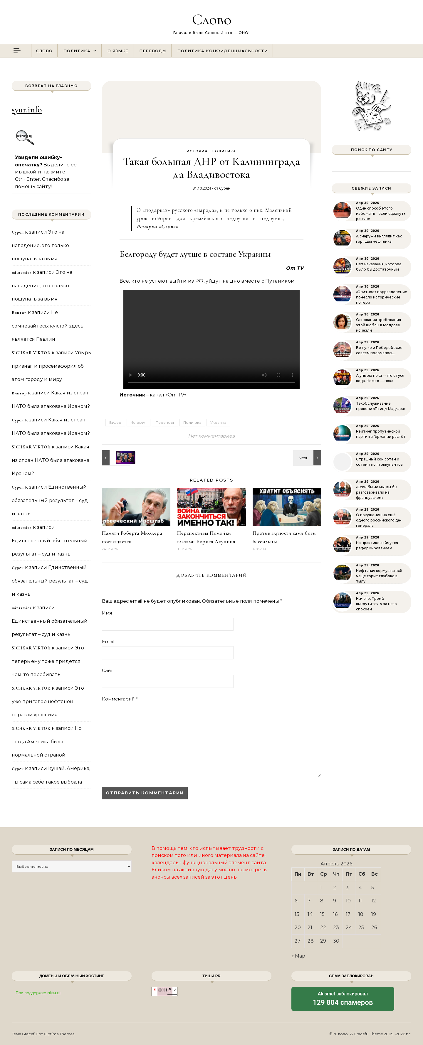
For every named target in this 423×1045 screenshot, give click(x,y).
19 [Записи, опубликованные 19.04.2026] (373, 914)
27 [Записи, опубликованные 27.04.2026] (298, 941)
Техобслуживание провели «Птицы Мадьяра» (381, 406)
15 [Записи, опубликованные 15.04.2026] (322, 914)
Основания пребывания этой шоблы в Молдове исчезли (378, 325)
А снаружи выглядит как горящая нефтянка (379, 239)
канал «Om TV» (168, 395)
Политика (76, 50)
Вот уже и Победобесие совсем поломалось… (379, 350)
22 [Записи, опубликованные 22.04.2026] (323, 927)
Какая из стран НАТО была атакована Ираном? (50, 460)
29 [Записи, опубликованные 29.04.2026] (323, 941)
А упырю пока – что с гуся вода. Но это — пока (380, 378)
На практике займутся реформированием (377, 545)
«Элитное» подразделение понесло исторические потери (381, 297)
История (197, 151)
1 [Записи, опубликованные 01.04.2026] (321, 887)
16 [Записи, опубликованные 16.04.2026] (335, 914)
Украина (218, 422)
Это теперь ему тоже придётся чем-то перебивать (48, 661)
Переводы (153, 50)
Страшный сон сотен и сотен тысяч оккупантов (379, 462)
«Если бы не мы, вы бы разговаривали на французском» (376, 492)
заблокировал (343, 999)
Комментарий (120, 699)
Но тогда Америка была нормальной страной (47, 741)
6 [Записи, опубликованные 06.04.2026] (296, 901)
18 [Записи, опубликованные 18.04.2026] (360, 914)
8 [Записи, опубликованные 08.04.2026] (321, 901)
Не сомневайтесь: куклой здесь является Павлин (47, 326)
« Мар (298, 956)
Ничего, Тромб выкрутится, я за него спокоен (376, 603)
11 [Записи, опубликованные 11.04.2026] (360, 901)
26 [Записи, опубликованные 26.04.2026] (374, 927)
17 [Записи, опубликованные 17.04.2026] (348, 914)
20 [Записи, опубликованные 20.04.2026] (298, 927)
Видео (115, 422)
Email (108, 641)
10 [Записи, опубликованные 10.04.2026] (348, 901)
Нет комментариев (211, 436)
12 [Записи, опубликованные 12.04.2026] (373, 901)
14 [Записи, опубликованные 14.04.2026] (310, 914)
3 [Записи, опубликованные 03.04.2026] (347, 887)
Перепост (165, 422)
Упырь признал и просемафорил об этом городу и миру (51, 366)
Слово (211, 19)
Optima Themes (59, 1034)
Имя (107, 613)
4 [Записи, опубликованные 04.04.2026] (360, 887)
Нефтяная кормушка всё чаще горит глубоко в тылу (379, 575)
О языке (118, 50)
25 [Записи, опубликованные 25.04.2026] (361, 927)
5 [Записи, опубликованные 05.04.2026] (372, 887)
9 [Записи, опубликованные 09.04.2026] (334, 901)
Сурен (224, 188)
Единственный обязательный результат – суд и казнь (50, 500)
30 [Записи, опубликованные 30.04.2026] (336, 941)
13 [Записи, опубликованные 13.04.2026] (297, 914)
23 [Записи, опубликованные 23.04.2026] (336, 927)
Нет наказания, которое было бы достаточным (379, 266)
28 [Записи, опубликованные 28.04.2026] (311, 941)
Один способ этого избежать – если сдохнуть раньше (380, 213)
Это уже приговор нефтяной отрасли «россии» (48, 701)
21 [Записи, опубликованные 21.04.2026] (310, 927)
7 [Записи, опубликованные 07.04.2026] (309, 901)
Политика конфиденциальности (222, 50)
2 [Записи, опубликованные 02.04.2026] (334, 887)
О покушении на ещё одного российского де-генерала (379, 520)
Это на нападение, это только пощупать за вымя (40, 245)
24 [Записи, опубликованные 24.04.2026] (349, 927)
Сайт (107, 670)
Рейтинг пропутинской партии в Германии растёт (381, 434)
